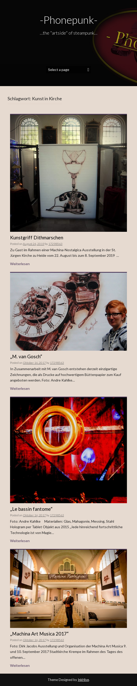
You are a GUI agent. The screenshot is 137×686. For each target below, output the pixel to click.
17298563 (55, 244)
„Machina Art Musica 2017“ (39, 634)
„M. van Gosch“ (26, 356)
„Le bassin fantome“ (31, 509)
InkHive (83, 680)
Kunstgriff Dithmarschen (36, 237)
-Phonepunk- (68, 19)
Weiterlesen (20, 264)
